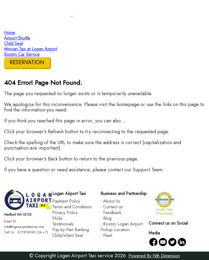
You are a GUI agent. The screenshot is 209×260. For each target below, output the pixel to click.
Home (9, 32)
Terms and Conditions (72, 207)
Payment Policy (66, 201)
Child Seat (13, 43)
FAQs (57, 218)
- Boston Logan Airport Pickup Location (121, 227)
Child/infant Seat (67, 235)
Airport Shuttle (17, 38)
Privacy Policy (65, 212)
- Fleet (106, 235)
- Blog (106, 218)
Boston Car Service (22, 54)
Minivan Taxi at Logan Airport (30, 49)
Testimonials (63, 224)
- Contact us (111, 207)
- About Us (110, 201)
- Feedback (110, 212)
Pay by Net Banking (70, 230)
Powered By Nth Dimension (154, 256)
